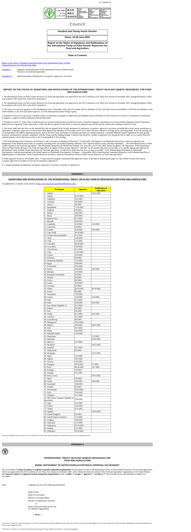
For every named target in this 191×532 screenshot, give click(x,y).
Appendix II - (7, 76)
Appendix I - (7, 70)
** (119, 465)
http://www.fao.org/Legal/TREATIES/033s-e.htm (56, 184)
